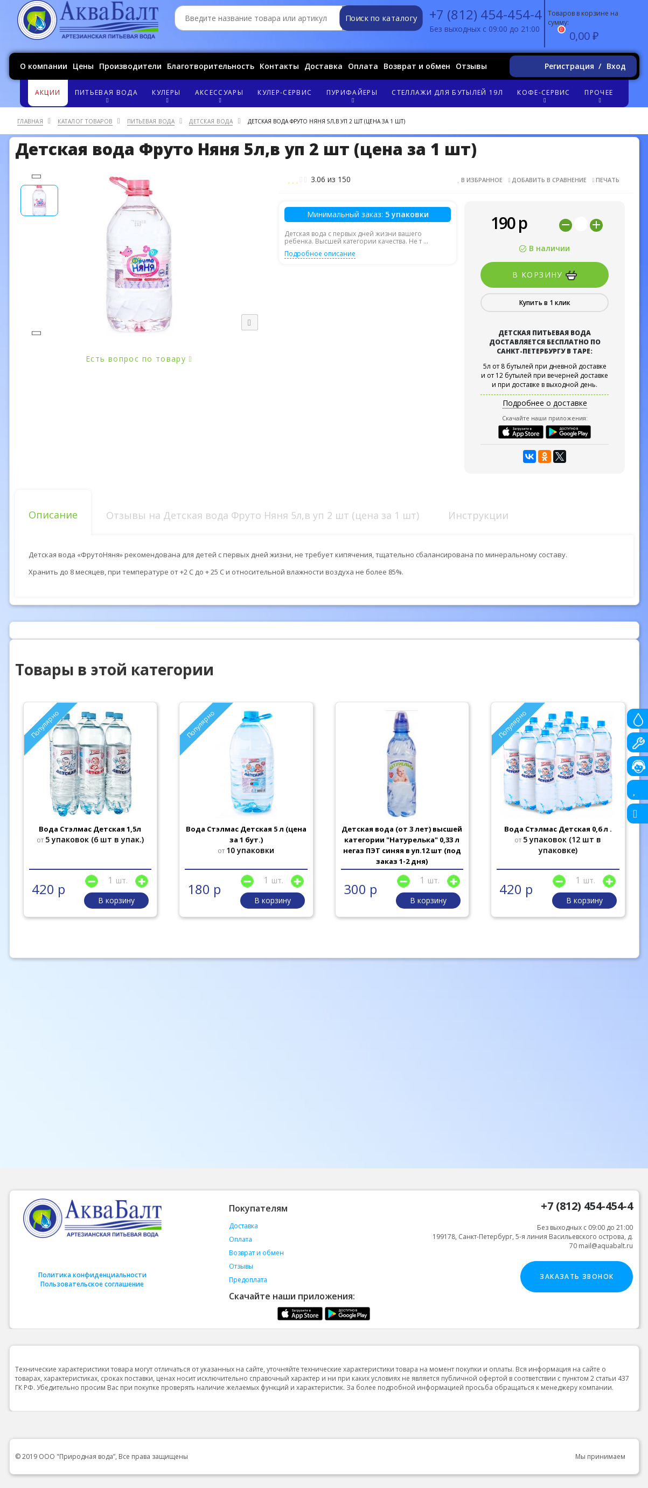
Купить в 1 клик (544, 302)
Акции (48, 92)
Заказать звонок (577, 1276)
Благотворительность (210, 66)
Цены (83, 66)
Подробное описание (320, 253)
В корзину (544, 274)
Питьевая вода (108, 95)
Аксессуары (221, 95)
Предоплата (248, 1279)
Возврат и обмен (417, 66)
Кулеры (167, 95)
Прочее (600, 95)
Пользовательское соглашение (92, 1284)
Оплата (363, 66)
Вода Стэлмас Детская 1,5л (90, 829)
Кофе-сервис (545, 95)
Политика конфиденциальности (92, 1274)
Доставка (323, 66)
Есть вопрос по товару (139, 359)
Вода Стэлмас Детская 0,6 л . (558, 829)
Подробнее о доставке (545, 403)
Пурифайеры (353, 95)
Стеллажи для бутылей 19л (447, 92)
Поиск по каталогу (380, 18)
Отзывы (471, 66)
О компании (43, 66)
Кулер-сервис (284, 92)
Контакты (279, 66)
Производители (130, 66)
